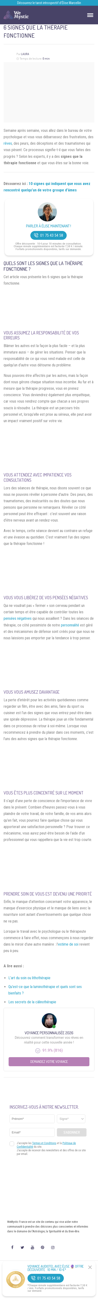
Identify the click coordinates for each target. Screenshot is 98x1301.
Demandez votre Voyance (49, 1062)
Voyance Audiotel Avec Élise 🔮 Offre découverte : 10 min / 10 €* (55, 1268)
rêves (8, 143)
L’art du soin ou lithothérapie (29, 978)
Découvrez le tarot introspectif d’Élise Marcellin (49, 3)
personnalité (70, 625)
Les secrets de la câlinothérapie (32, 1002)
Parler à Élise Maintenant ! (48, 226)
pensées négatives (18, 618)
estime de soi (68, 944)
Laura (25, 54)
